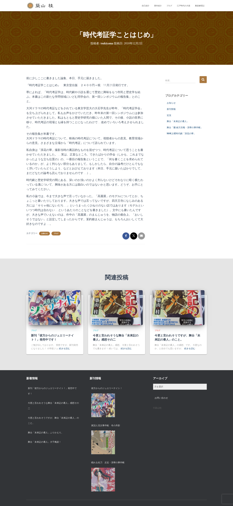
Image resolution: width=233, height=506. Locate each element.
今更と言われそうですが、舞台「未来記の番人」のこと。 (53, 420)
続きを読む (64, 348)
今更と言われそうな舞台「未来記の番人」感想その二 (53, 406)
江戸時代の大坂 (183, 6)
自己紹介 (145, 6)
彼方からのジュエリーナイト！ (106, 388)
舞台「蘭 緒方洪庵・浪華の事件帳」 (185, 127)
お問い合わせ (161, 398)
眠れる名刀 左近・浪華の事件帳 (107, 462)
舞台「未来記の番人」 (178, 121)
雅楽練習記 (199, 6)
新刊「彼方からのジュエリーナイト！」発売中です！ (52, 391)
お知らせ (44, 233)
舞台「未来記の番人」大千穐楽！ (44, 442)
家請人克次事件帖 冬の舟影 (105, 425)
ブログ (169, 6)
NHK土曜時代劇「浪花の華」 (181, 133)
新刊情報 (171, 109)
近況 (169, 115)
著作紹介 (158, 6)
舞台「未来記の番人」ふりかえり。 (45, 432)
